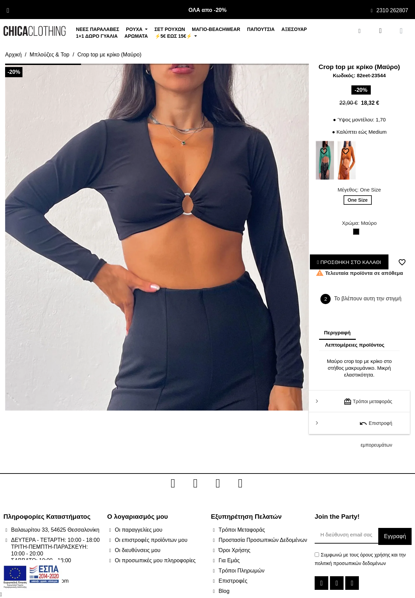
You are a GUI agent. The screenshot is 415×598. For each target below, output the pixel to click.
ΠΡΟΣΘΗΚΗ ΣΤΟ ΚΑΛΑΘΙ (349, 262)
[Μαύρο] (357, 233)
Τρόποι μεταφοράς (368, 402)
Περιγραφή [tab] (337, 332)
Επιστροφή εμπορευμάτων (375, 426)
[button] (10, 237)
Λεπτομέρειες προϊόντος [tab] (355, 345)
